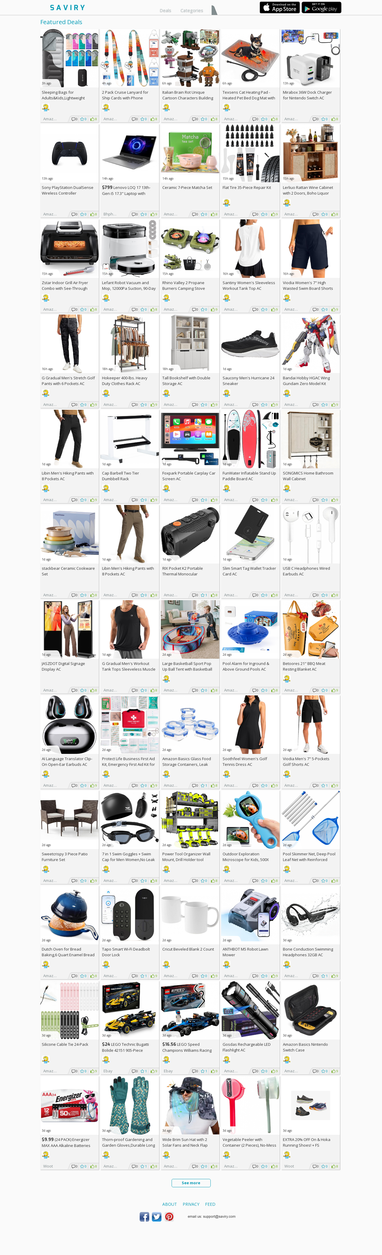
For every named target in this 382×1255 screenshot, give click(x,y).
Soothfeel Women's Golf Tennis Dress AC (245, 761)
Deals (165, 10)
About (169, 1204)
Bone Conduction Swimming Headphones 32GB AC (308, 951)
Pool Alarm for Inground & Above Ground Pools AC (246, 666)
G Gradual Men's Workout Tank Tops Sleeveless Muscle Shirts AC (128, 669)
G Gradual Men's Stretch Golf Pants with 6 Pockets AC (68, 380)
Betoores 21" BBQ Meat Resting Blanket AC (304, 666)
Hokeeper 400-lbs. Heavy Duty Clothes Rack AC (124, 380)
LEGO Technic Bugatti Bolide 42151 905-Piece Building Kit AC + (125, 1050)
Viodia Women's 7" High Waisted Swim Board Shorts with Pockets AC (308, 288)
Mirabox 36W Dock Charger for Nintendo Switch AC (307, 95)
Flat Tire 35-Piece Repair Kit (247, 187)
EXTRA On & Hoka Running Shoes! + (306, 1142)
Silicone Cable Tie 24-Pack (65, 1044)
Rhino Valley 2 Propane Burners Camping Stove (183, 285)
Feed (210, 1204)
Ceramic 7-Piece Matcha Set (187, 187)
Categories (192, 10)
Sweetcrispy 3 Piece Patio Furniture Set (65, 856)
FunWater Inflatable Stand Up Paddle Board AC (249, 475)
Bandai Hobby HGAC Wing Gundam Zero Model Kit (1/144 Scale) (306, 383)
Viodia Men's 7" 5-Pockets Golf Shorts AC (306, 761)
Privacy (191, 1204)
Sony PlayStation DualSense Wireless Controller (67, 190)
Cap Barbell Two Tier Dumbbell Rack (120, 475)
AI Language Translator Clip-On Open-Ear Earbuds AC (67, 761)
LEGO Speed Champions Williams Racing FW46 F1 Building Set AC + (187, 1050)
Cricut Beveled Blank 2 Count (188, 949)
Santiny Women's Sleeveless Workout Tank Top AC (249, 285)
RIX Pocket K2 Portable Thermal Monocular (182, 571)
